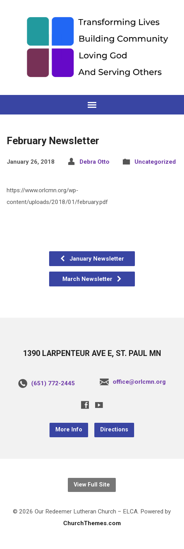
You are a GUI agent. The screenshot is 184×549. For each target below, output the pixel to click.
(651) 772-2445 (53, 383)
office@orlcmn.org (139, 381)
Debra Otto (95, 161)
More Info (68, 429)
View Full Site (92, 484)
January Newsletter (92, 258)
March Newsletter (92, 279)
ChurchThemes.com (92, 523)
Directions (114, 429)
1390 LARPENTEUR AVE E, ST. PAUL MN (92, 353)
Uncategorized (155, 161)
